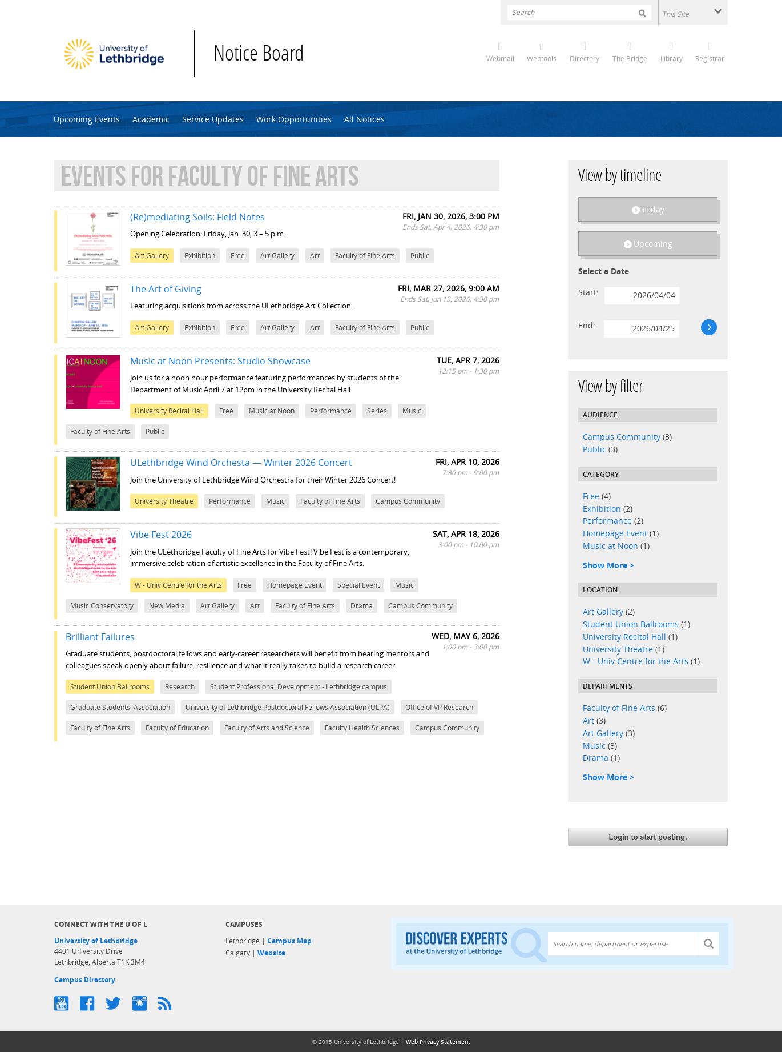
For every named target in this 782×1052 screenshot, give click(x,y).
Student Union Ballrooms (631, 624)
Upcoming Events (87, 119)
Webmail (500, 58)
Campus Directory (84, 979)
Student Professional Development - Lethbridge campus (298, 686)
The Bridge (629, 58)
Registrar (709, 58)
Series (377, 411)
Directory (584, 58)
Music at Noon (610, 545)
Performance (607, 520)
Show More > (608, 565)
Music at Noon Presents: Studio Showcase (220, 361)
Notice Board (258, 55)
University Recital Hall (624, 636)
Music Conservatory (102, 605)
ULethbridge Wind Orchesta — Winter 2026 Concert (241, 462)
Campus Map (289, 941)
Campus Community (621, 436)
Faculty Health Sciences (362, 728)
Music (594, 745)
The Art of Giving (165, 289)
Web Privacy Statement (438, 1042)
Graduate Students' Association (120, 707)
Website (271, 953)
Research (180, 686)
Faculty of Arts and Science (266, 728)
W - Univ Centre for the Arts (635, 661)
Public (594, 449)
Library (671, 58)
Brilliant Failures (100, 637)
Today (653, 209)
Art (588, 720)
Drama (595, 757)
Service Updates (213, 119)
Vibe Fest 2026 (161, 534)
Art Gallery (603, 611)
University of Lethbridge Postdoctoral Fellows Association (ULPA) (288, 707)
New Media (167, 605)
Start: (588, 292)
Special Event (358, 585)
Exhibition (602, 508)
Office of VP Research (439, 707)
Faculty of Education (177, 728)
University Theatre (618, 649)
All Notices (364, 119)
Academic (151, 119)
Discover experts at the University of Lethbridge (476, 944)
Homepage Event (615, 533)
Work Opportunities (294, 119)
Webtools (542, 58)
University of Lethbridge (96, 941)
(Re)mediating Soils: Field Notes (197, 217)
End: (586, 325)
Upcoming (653, 243)
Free (591, 496)
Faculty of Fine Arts (619, 707)
